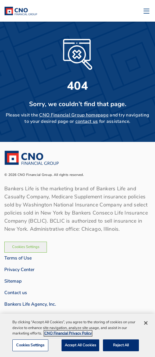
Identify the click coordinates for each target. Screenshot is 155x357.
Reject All (121, 347)
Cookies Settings (25, 246)
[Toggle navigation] (146, 11)
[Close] (145, 324)
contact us (86, 121)
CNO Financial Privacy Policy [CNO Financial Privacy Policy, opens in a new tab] (68, 335)
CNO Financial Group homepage (73, 115)
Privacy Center (19, 269)
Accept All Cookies (80, 347)
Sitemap (13, 281)
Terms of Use (18, 258)
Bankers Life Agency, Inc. (30, 304)
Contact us (15, 293)
